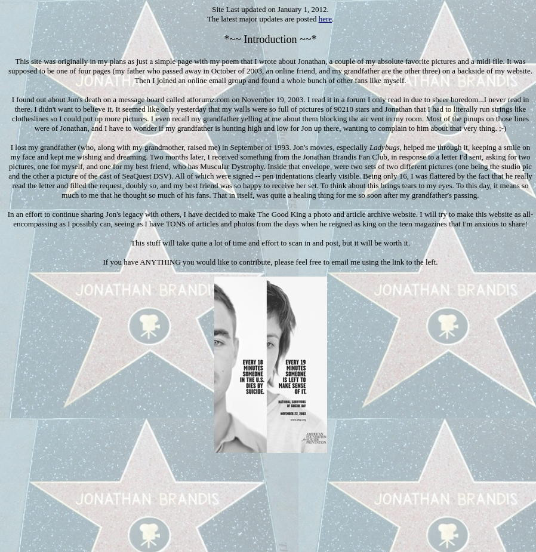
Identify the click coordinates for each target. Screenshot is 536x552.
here (325, 18)
